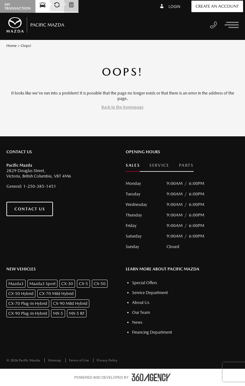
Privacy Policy (107, 360)
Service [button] (159, 165)
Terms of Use (79, 360)
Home (11, 45)
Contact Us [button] (29, 209)
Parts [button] (186, 165)
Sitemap (55, 360)
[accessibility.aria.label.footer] (151, 377)
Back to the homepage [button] (122, 107)
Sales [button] (133, 165)
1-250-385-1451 (39, 186)
